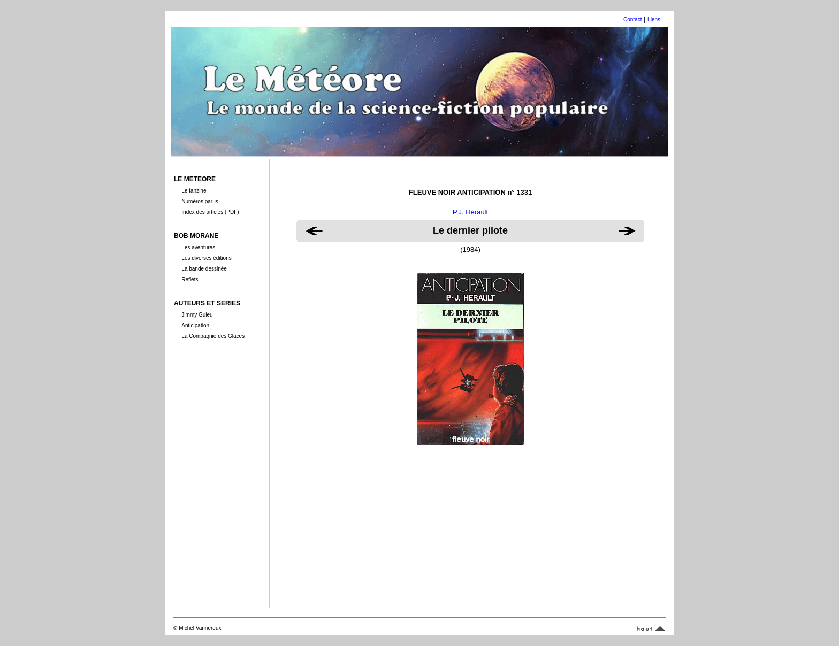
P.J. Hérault (470, 212)
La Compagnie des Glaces (213, 336)
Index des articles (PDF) (210, 212)
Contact (632, 19)
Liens (653, 19)
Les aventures (198, 247)
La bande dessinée (204, 269)
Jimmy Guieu (196, 315)
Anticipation (195, 325)
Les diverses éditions (206, 258)
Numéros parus (199, 201)
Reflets (189, 279)
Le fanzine (193, 191)
